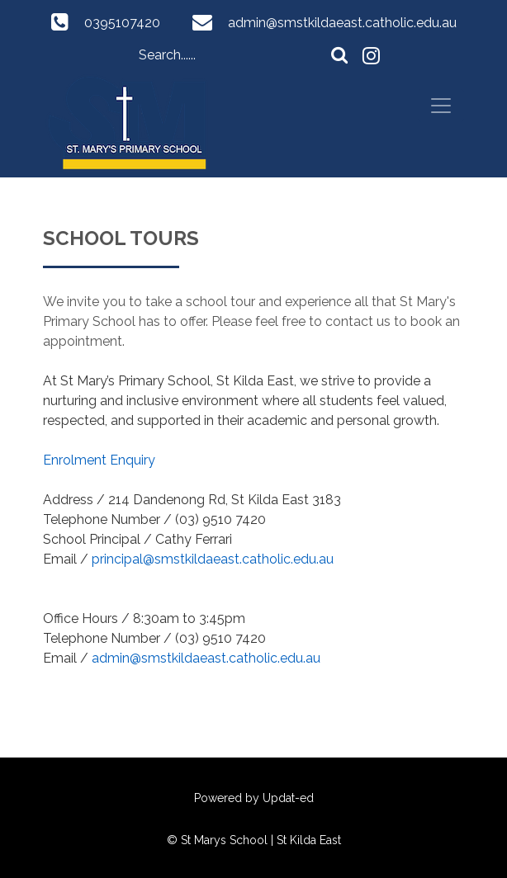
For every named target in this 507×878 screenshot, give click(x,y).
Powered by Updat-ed (254, 798)
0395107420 (122, 23)
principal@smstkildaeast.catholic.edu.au (213, 559)
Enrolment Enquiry (99, 460)
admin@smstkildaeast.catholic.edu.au (342, 23)
